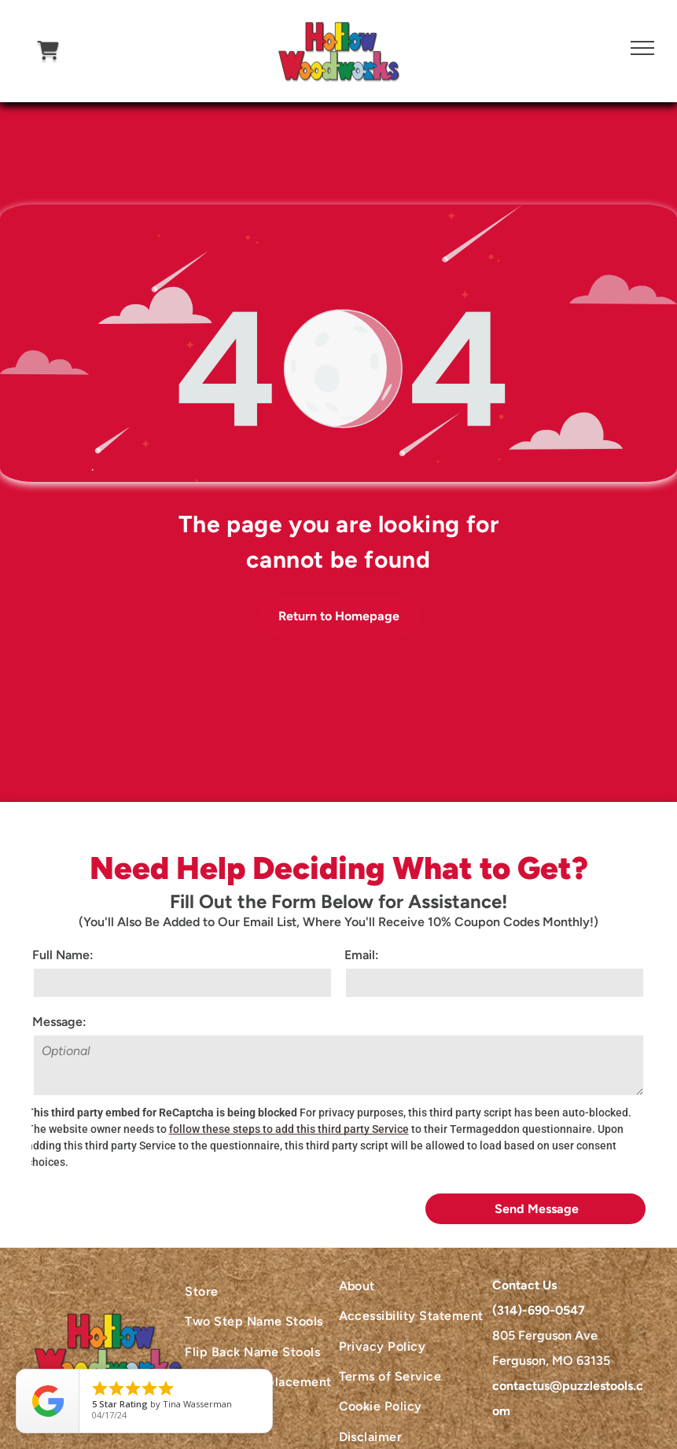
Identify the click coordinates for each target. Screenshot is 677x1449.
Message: (59, 1021)
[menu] (642, 48)
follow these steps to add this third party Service (289, 1129)
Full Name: (63, 954)
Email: (361, 954)
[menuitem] (261, 1292)
